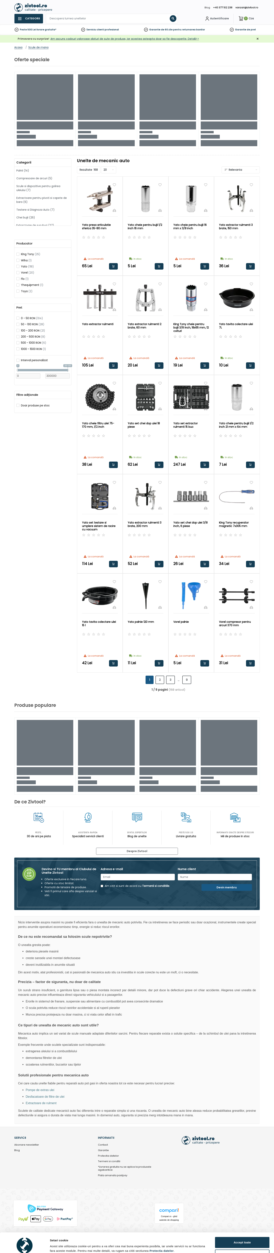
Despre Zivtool (137, 851)
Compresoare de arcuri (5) (34, 178)
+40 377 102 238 (222, 7)
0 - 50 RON (32, 318)
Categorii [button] (23, 162)
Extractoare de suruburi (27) (35, 225)
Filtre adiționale (27, 395)
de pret (251, 29)
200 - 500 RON (33, 337)
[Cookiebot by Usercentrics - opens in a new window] (24, 1245)
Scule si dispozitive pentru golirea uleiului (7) (38, 188)
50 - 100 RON (32, 324)
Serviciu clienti (95, 29)
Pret (19, 307)
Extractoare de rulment (41, 1103)
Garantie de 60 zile (161, 29)
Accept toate (242, 1225)
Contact (103, 1145)
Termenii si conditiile (155, 886)
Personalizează (242, 1238)
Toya (27, 291)
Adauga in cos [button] (113, 266)
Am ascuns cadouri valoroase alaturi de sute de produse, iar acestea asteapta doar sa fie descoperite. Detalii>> (124, 39)
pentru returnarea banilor (189, 29)
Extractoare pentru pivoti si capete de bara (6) (41, 200)
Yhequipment (32, 285)
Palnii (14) (22, 170)
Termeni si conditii (109, 1161)
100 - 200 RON (33, 330)
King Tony (30, 254)
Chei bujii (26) (25, 217)
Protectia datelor (108, 1156)
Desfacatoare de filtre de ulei (45, 1096)
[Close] (152, 5)
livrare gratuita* (46, 29)
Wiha (26, 260)
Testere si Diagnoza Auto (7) (35, 210)
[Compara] (114, 210)
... (178, 680)
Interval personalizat (34, 360)
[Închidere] (258, 39)
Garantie (240, 29)
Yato (27, 266)
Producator (24, 243)
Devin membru (227, 887)
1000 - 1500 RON (33, 349)
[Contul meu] (216, 18)
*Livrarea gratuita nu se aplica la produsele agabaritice (124, 1168)
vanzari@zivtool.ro (246, 7)
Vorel (27, 273)
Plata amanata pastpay (112, 1175)
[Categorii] (28, 18)
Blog (207, 7)
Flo (25, 279)
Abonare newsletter (26, 1145)
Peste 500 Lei (28, 29)
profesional (112, 29)
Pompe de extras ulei (40, 1090)
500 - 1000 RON (33, 343)
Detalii (54, 1244)
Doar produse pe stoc (35, 405)
